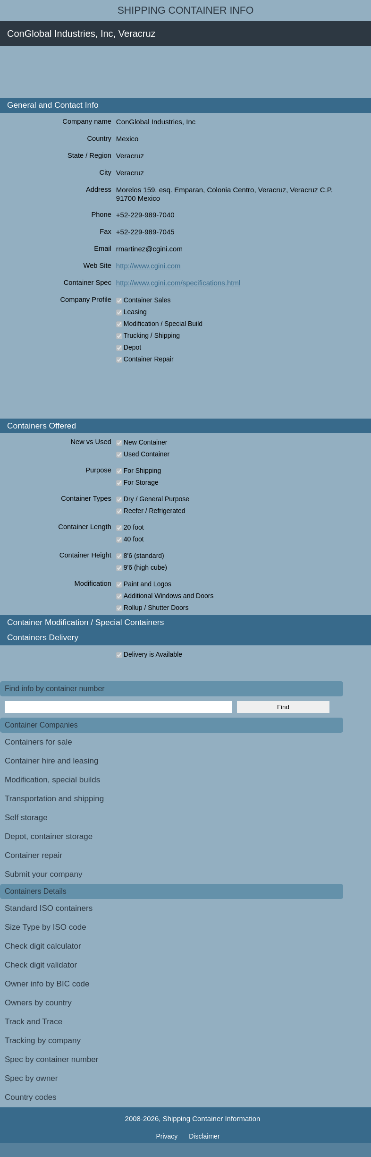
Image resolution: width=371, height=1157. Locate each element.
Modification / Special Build (163, 323)
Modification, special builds (52, 779)
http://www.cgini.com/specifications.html (178, 283)
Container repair (33, 855)
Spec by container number (51, 1059)
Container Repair (149, 359)
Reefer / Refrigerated (155, 510)
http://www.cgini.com (148, 266)
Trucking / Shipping (152, 335)
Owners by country (38, 1002)
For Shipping (142, 470)
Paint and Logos (147, 584)
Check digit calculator (43, 946)
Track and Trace (33, 1021)
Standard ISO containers (49, 908)
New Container (146, 442)
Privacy (167, 1136)
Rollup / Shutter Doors (156, 607)
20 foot (134, 527)
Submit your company (43, 874)
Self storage (26, 817)
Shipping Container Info (186, 10)
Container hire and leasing (51, 760)
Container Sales (147, 300)
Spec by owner (31, 1078)
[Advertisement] (172, 72)
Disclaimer (204, 1136)
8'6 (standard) (144, 555)
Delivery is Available (153, 654)
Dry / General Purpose (156, 499)
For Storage (141, 482)
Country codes (31, 1097)
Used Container (146, 454)
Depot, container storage (49, 836)
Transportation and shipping (54, 798)
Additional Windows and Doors (169, 596)
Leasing (135, 312)
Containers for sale (38, 741)
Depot (132, 347)
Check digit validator (41, 964)
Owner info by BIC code (47, 983)
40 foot (134, 539)
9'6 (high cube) (145, 567)
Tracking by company (43, 1040)
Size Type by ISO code (45, 927)
